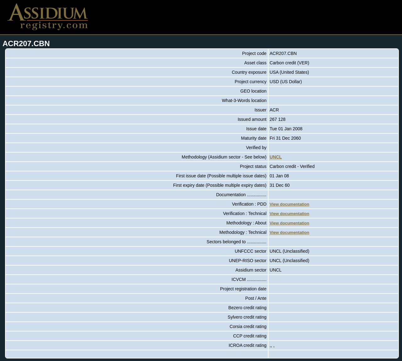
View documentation (289, 204)
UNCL (276, 156)
